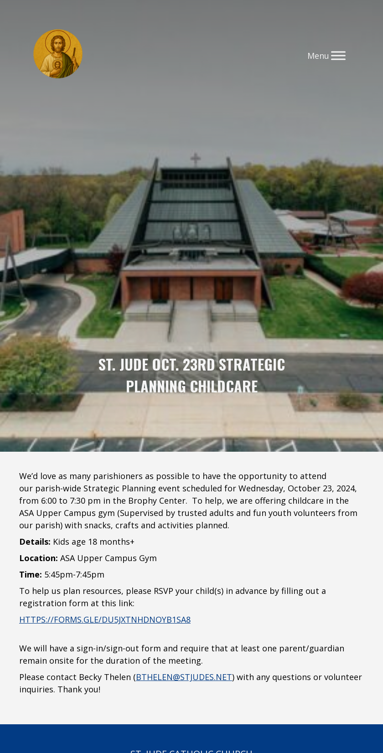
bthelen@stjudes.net (184, 676)
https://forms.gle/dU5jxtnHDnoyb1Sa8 (105, 619)
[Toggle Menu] (338, 55)
